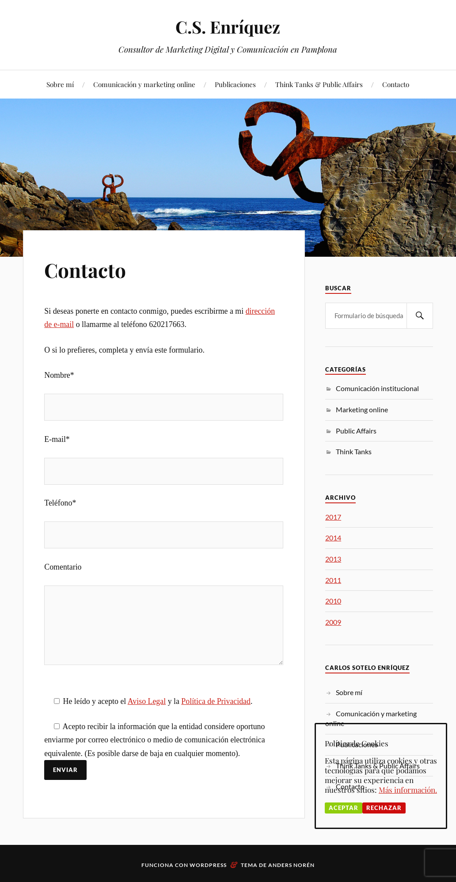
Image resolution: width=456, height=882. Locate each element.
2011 (333, 580)
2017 (333, 517)
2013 (333, 559)
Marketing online (362, 409)
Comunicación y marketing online (144, 84)
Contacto (395, 84)
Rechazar (384, 807)
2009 (333, 622)
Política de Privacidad (216, 701)
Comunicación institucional (377, 388)
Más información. (408, 790)
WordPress (208, 865)
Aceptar (343, 807)
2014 (333, 537)
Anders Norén (291, 865)
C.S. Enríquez (227, 26)
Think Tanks (354, 451)
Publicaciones (235, 84)
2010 (333, 601)
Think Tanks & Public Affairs (319, 84)
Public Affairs (356, 430)
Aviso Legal (147, 701)
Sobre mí (60, 84)
